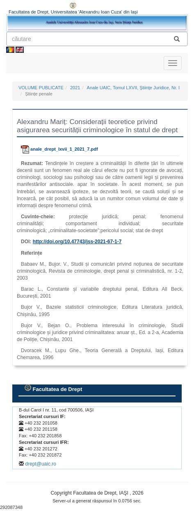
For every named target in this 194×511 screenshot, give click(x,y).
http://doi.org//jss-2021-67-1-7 (77, 241)
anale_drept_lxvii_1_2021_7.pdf (59, 149)
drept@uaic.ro (40, 464)
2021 (75, 87)
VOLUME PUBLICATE (41, 87)
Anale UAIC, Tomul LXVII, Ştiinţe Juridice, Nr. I (133, 87)
